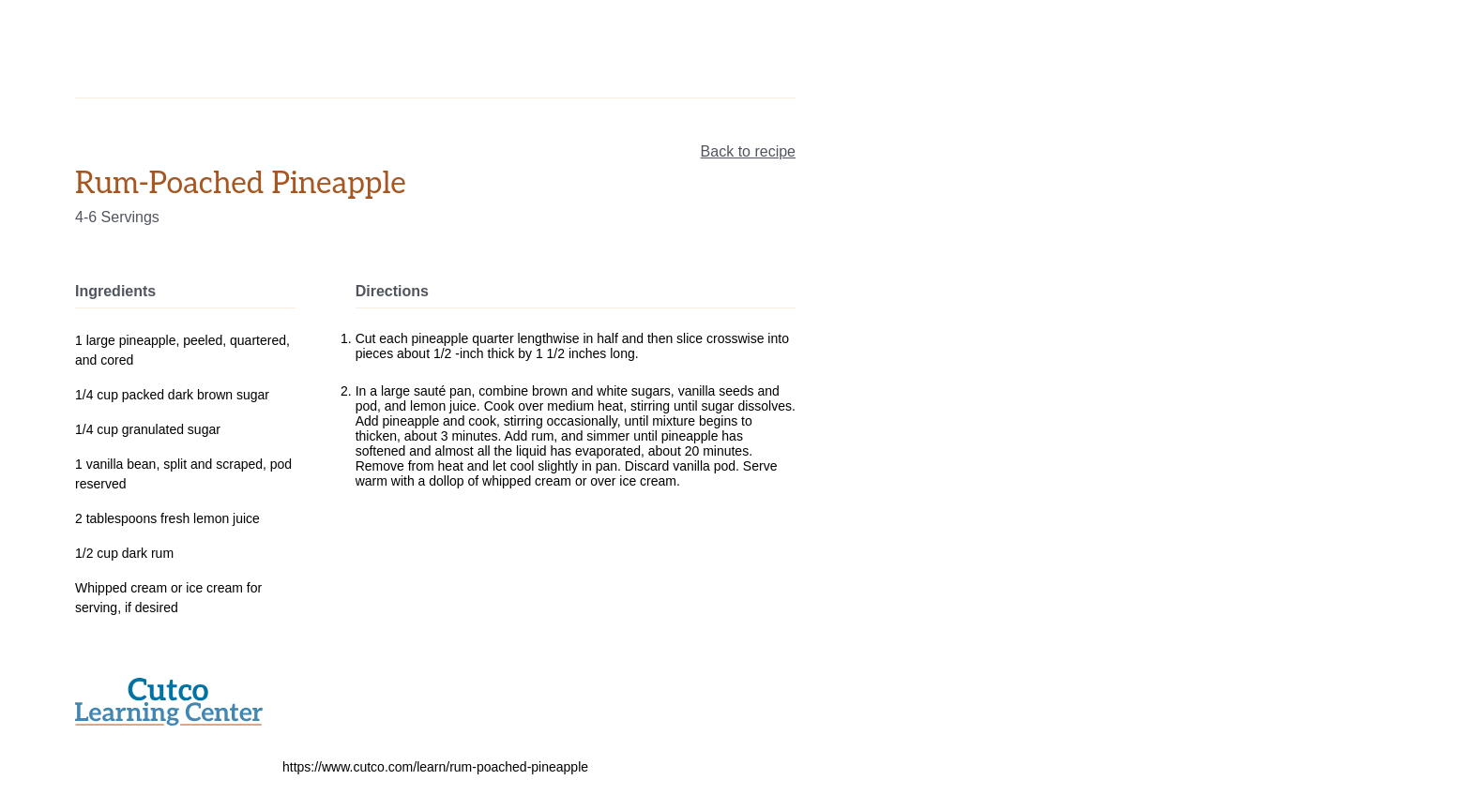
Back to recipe (748, 151)
